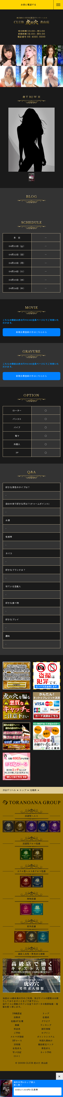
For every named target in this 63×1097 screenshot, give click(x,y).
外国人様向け (46, 1041)
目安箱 (17, 1045)
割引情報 (45, 1029)
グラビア (45, 1021)
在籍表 (46, 1017)
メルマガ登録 (17, 1037)
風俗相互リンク (46, 1045)
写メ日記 (17, 1052)
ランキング (45, 1025)
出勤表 (17, 1017)
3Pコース (17, 1041)
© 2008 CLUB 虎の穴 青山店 (31, 1063)
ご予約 (17, 1033)
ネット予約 (45, 1052)
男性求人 (45, 1048)
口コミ (17, 1056)
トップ (46, 1014)
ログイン (45, 1033)
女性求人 (17, 1048)
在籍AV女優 (17, 1021)
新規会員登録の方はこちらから (31, 332)
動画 (17, 1025)
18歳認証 (17, 1014)
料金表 (17, 1029)
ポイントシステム (46, 1037)
